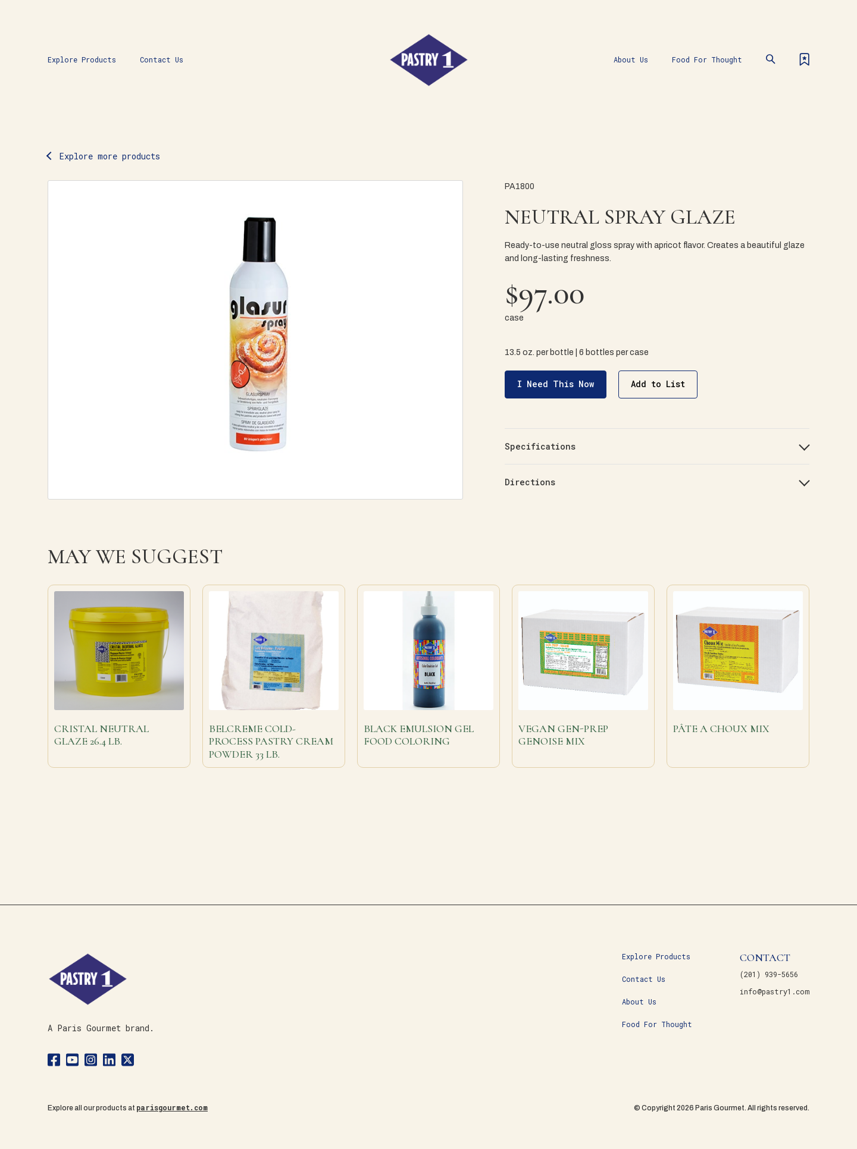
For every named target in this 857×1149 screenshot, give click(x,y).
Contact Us (161, 59)
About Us (631, 59)
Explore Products (82, 59)
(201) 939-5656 (769, 974)
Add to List (658, 384)
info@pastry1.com (774, 991)
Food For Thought (707, 59)
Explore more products (110, 156)
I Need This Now (555, 384)
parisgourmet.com (172, 1107)
